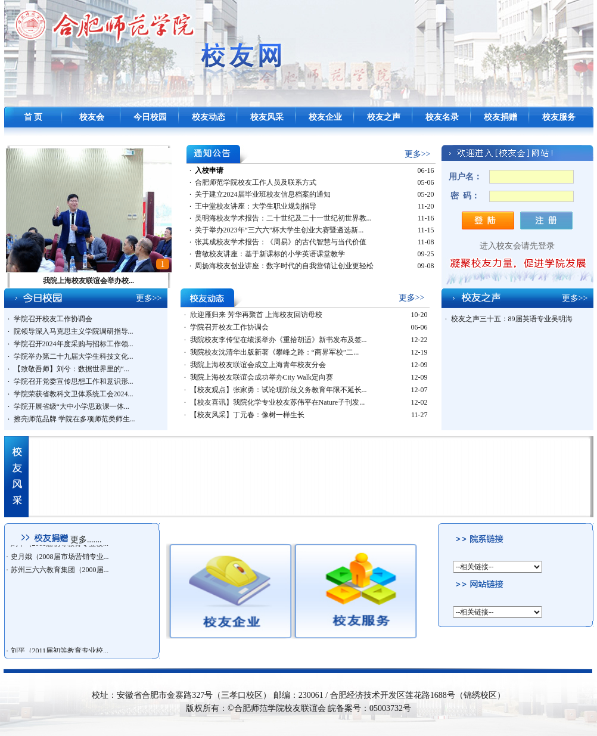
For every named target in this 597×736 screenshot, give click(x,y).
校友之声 (383, 117)
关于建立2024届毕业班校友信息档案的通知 (263, 194)
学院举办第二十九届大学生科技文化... (73, 356)
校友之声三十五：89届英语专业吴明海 (512, 319)
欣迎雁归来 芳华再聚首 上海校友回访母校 (256, 314)
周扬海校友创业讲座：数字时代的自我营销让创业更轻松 (284, 266)
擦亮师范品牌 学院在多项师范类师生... (74, 419)
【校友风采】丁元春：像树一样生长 (247, 415)
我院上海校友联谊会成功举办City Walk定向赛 (261, 377)
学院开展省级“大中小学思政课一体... (71, 406)
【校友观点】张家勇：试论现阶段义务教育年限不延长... (278, 390)
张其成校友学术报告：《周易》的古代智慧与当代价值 (280, 242)
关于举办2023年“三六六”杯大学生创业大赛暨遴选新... (279, 230)
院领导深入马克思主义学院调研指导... (73, 331)
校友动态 (208, 117)
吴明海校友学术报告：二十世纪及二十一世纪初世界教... (283, 218)
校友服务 (559, 117)
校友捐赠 (500, 117)
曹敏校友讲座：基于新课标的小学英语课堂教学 (270, 254)
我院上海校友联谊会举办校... (88, 281)
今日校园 (150, 117)
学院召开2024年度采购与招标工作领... (73, 344)
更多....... (86, 539)
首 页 (33, 117)
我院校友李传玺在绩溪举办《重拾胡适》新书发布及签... (278, 340)
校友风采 (267, 117)
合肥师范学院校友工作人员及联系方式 (255, 182)
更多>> (418, 154)
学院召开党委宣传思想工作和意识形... (73, 381)
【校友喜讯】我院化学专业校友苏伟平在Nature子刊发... (277, 402)
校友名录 (442, 117)
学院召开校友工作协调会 (53, 319)
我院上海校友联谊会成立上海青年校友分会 (258, 365)
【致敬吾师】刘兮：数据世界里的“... (71, 369)
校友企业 (325, 117)
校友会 (91, 117)
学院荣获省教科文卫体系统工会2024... (73, 394)
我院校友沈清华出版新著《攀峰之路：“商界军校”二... (274, 352)
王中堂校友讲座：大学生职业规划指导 (255, 206)
